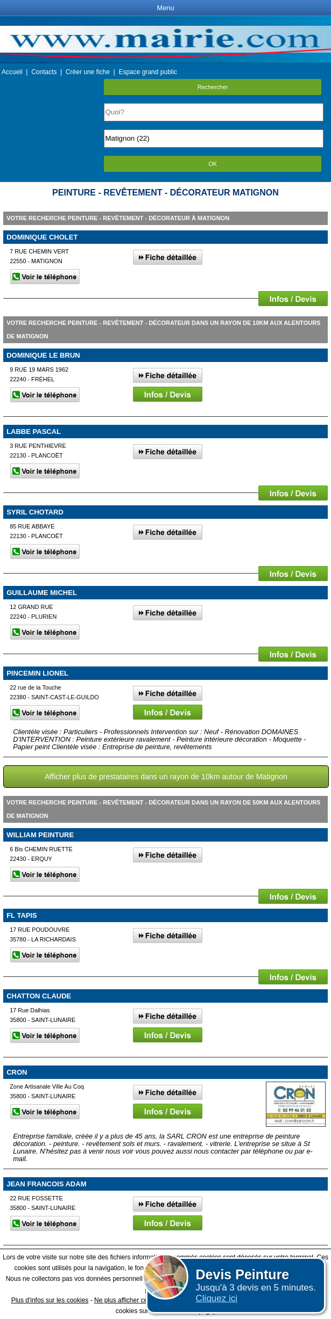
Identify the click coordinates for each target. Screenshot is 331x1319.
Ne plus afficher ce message (134, 1300)
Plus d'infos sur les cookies (50, 1300)
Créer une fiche (88, 72)
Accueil (12, 72)
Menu (165, 8)
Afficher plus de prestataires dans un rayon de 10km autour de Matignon (166, 776)
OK (212, 164)
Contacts (44, 72)
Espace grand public (147, 72)
